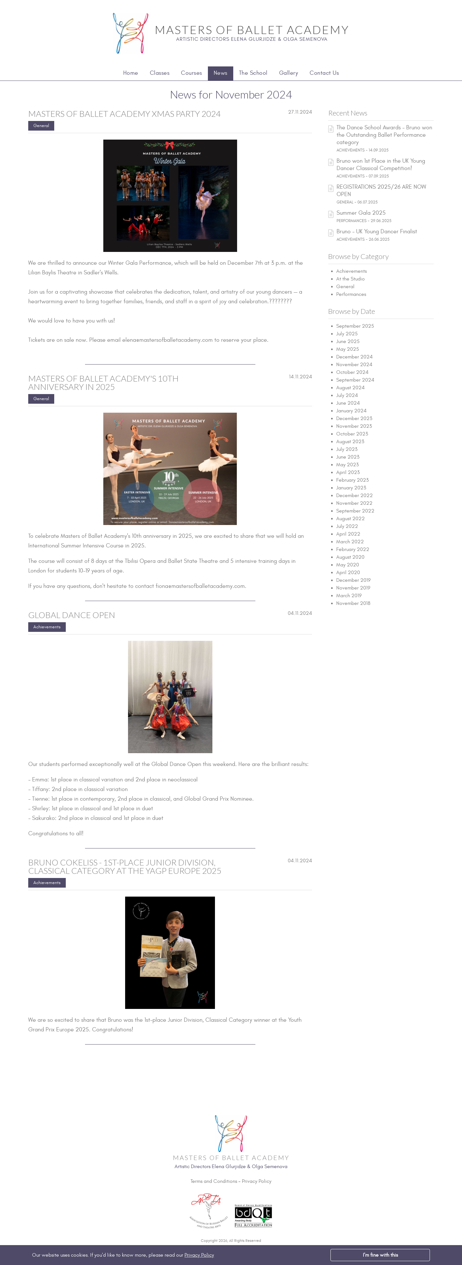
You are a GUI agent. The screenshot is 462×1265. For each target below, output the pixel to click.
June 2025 (348, 341)
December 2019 (353, 580)
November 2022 (354, 503)
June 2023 (347, 457)
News (220, 73)
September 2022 (355, 511)
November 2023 (354, 426)
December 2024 (354, 357)
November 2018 (353, 603)
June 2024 (348, 403)
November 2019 (353, 588)
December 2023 (354, 418)
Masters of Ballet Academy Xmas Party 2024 (124, 113)
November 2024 (354, 364)
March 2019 (349, 595)
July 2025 (347, 334)
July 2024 (347, 395)
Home (130, 73)
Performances (351, 294)
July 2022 (347, 526)
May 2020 (347, 565)
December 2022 (354, 495)
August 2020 (350, 557)
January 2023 (351, 488)
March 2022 (350, 542)
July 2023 (346, 449)
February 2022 (352, 549)
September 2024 (355, 380)
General (41, 125)
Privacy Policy (256, 1181)
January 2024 (351, 411)
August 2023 (350, 441)
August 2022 (350, 518)
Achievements (47, 627)
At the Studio (350, 279)
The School (253, 73)
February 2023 (352, 480)
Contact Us (324, 73)
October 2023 (352, 434)
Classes (160, 73)
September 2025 (355, 326)
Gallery (288, 73)
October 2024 (352, 372)
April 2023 (348, 472)
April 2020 (348, 572)
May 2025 (347, 349)
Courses (191, 73)
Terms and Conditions (214, 1181)
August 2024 (350, 388)
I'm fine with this (380, 1255)
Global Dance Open (71, 615)
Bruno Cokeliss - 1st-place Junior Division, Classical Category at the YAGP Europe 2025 (124, 866)
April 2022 (348, 534)
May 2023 (347, 465)
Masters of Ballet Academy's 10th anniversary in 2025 (103, 382)
